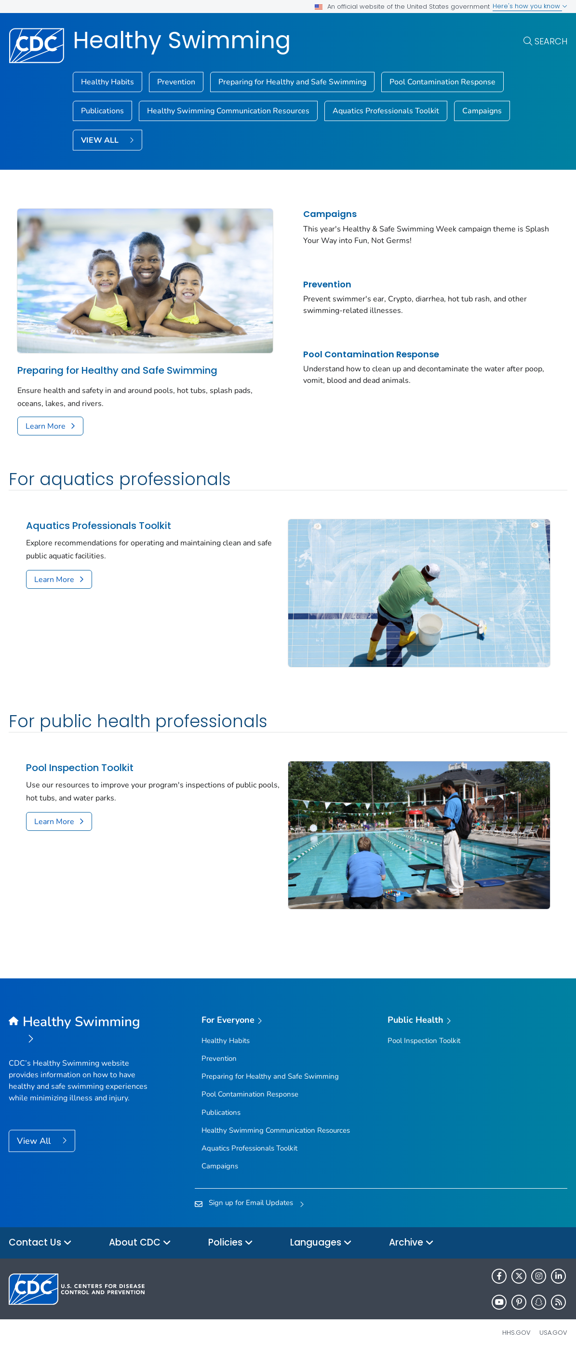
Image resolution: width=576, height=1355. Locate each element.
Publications (102, 111)
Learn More (46, 426)
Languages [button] (321, 1243)
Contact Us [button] (40, 1243)
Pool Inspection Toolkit (80, 767)
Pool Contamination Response (442, 82)
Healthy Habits (107, 82)
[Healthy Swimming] (78, 1031)
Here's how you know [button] (530, 6)
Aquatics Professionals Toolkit (386, 111)
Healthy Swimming (182, 40)
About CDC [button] (140, 1243)
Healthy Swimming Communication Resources (228, 111)
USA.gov (553, 1332)
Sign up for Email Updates (251, 1202)
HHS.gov (516, 1332)
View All (35, 1141)
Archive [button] (411, 1243)
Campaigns (482, 111)
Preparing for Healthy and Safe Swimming (292, 82)
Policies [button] (230, 1243)
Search (551, 41)
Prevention (176, 82)
